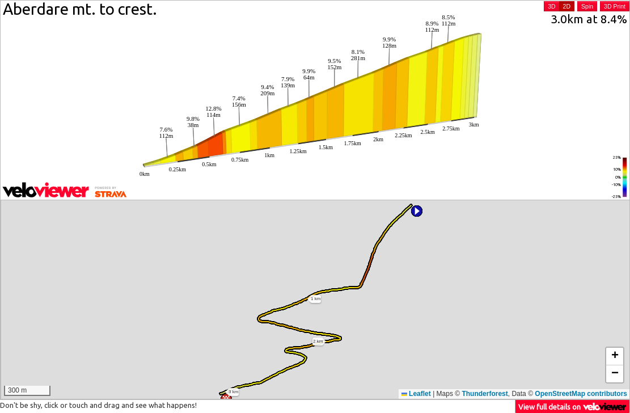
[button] (416, 211)
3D (551, 6)
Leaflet (416, 394)
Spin (587, 6)
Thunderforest (485, 394)
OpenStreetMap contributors (581, 394)
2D (566, 6)
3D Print (614, 6)
